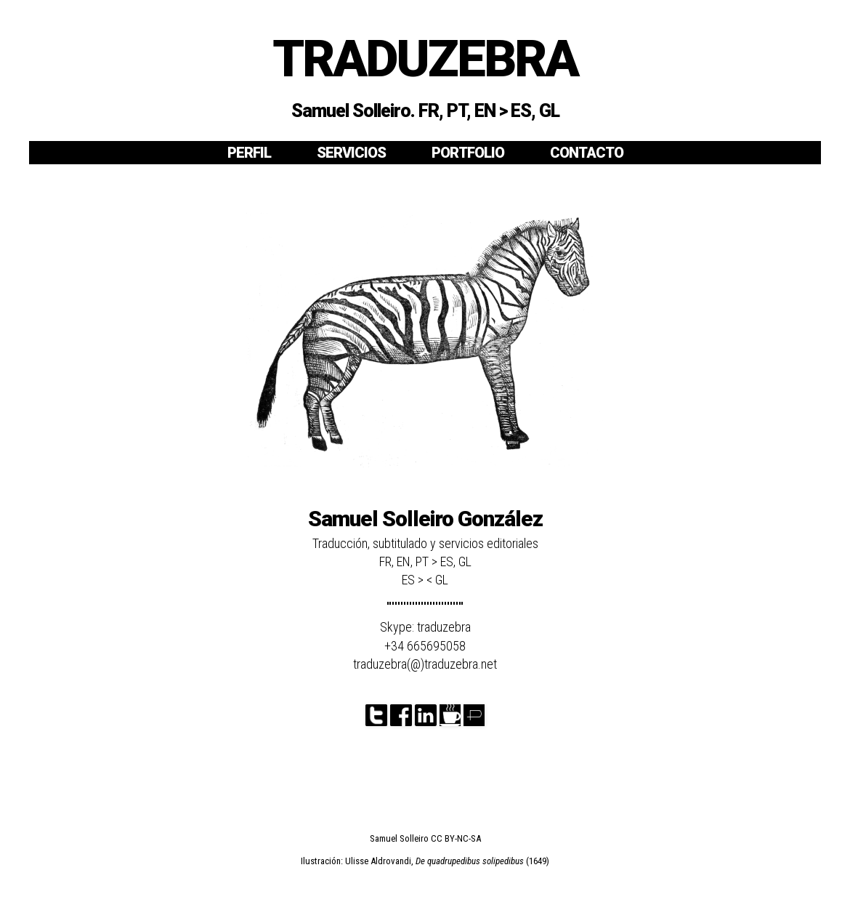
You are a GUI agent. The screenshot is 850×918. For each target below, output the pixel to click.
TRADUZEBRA (425, 59)
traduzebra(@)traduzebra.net (425, 664)
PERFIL (249, 152)
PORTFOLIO (468, 152)
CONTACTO (586, 152)
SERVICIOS (351, 152)
